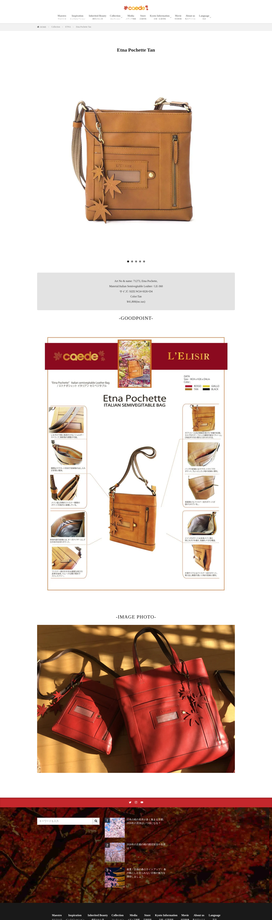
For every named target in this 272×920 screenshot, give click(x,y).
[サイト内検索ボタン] (96, 821)
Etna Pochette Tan (83, 27)
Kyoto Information (159, 17)
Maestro (62, 17)
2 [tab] (132, 261)
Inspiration (77, 17)
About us (190, 17)
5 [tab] (144, 261)
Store (142, 17)
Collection (115, 17)
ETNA (68, 27)
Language (204, 17)
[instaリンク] (136, 802)
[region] (136, 163)
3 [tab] (136, 261)
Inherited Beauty (98, 17)
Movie (178, 17)
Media (131, 17)
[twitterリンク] (130, 802)
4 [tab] (140, 261)
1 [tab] (128, 261)
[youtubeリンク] (142, 802)
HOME (43, 27)
